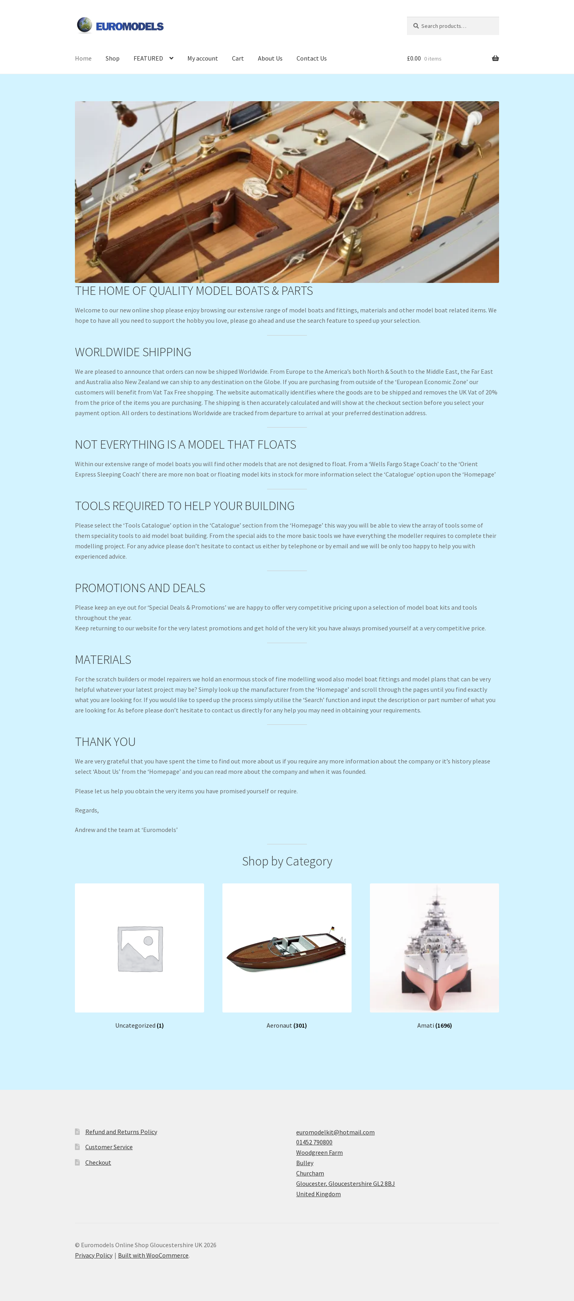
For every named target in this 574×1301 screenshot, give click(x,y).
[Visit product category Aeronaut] (287, 956)
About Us (270, 58)
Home (83, 58)
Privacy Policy (93, 1255)
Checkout (98, 1162)
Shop (113, 58)
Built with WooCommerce (153, 1255)
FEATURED (148, 58)
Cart (238, 58)
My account (202, 58)
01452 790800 (314, 1142)
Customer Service (109, 1147)
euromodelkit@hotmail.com (335, 1132)
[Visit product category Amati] (434, 956)
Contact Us (312, 58)
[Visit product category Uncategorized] (139, 956)
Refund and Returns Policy (121, 1132)
